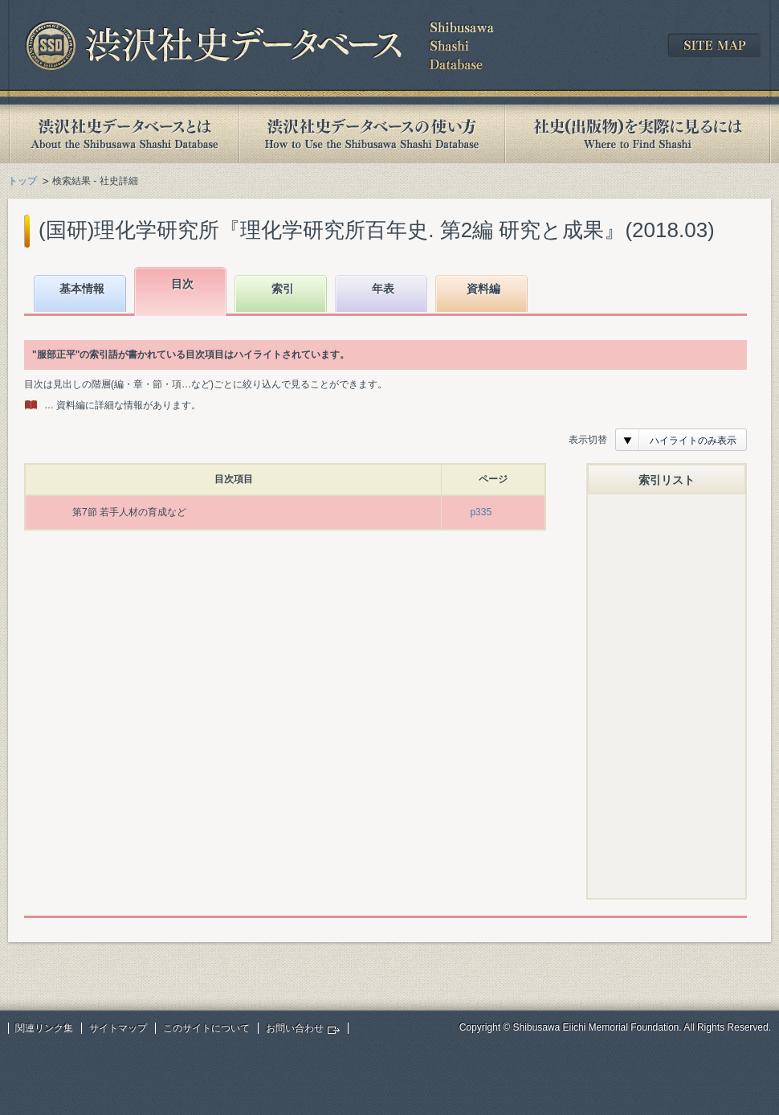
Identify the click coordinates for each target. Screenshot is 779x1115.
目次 (182, 283)
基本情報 (81, 288)
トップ (22, 181)
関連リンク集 (44, 1028)
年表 (383, 288)
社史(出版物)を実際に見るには (637, 134)
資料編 (483, 288)
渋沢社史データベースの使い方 (372, 134)
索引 (282, 288)
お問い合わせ (295, 1028)
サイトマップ (118, 1028)
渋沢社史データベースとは (123, 134)
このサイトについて (206, 1028)
